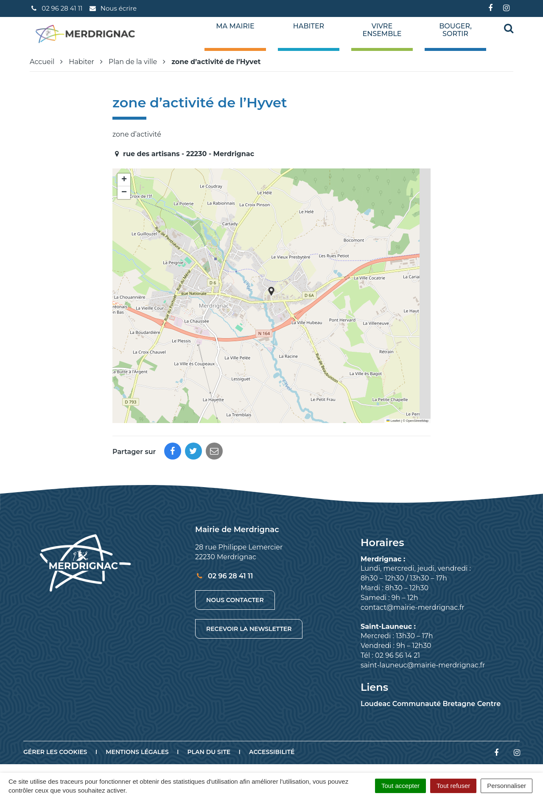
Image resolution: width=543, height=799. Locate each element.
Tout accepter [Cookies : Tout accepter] (400, 785)
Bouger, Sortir (455, 30)
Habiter (309, 26)
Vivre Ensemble (382, 30)
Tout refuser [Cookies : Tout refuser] (453, 785)
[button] (271, 291)
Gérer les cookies (55, 752)
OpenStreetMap (417, 421)
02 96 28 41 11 (224, 576)
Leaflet (393, 421)
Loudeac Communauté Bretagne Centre (431, 704)
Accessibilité (271, 752)
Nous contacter (235, 600)
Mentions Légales (137, 752)
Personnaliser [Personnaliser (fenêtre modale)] (506, 785)
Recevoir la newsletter (248, 629)
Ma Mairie (235, 26)
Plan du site (209, 752)
